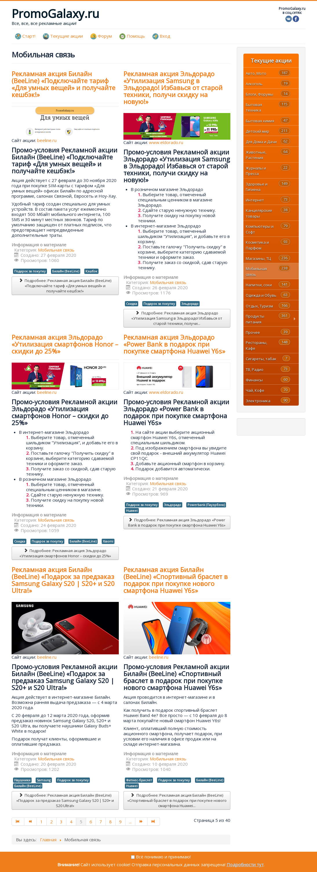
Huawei (132, 510)
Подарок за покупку (30, 271)
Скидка (131, 303)
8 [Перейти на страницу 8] (110, 821)
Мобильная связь (56, 250)
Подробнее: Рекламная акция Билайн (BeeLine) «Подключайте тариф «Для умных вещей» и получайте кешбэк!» (65, 286)
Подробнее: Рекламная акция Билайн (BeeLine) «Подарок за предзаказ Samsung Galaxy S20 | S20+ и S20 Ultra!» (65, 800)
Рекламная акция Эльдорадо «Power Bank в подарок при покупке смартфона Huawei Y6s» (174, 344)
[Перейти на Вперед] (141, 822)
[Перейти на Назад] (30, 822)
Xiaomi (108, 541)
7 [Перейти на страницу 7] (100, 821)
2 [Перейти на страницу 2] (51, 821)
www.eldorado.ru (166, 142)
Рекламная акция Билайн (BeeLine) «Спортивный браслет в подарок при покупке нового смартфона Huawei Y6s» (175, 580)
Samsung (44, 780)
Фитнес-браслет (139, 780)
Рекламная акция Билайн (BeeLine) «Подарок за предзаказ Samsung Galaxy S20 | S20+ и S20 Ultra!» (63, 580)
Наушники (22, 780)
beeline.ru (47, 140)
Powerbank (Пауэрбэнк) (206, 505)
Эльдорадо (189, 303)
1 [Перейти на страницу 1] (41, 821)
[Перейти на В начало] (18, 822)
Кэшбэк (91, 271)
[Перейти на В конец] (153, 822)
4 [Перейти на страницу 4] (71, 821)
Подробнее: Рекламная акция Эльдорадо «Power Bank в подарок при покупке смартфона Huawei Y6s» (176, 522)
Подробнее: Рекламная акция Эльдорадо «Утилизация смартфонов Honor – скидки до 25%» (65, 553)
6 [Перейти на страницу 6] (91, 821)
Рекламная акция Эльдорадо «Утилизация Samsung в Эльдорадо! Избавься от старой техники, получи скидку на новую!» (173, 87)
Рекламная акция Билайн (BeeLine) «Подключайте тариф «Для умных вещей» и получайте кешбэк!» (63, 84)
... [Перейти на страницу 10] (130, 821)
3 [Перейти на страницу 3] (61, 821)
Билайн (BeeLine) (65, 271)
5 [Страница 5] (81, 821)
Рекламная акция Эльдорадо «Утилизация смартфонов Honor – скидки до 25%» (65, 344)
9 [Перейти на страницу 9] (120, 821)
